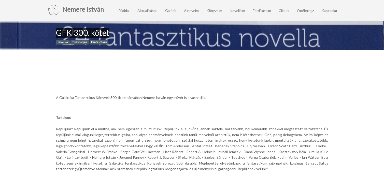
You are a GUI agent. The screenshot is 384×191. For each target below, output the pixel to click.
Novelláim (237, 10)
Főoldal (124, 10)
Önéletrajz (305, 10)
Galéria (170, 10)
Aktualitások (147, 10)
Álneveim (191, 10)
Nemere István (75, 10)
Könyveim (214, 10)
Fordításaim (262, 10)
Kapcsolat (329, 10)
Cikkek (284, 10)
